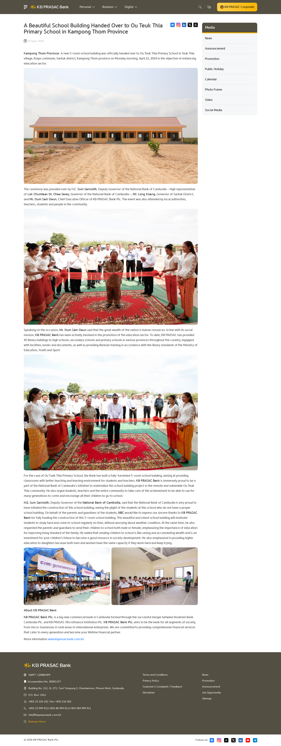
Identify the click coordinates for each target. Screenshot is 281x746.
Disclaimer (149, 692)
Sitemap (206, 698)
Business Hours (37, 721)
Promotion (212, 59)
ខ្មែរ (209, 7)
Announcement (215, 48)
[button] (25, 7)
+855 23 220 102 (38, 701)
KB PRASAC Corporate (237, 7)
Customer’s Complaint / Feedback (162, 686)
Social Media (213, 110)
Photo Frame (213, 89)
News (208, 38)
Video (209, 100)
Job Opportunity (211, 692)
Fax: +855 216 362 (60, 701)
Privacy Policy (151, 680)
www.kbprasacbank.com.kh (66, 639)
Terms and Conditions (155, 674)
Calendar (211, 79)
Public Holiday (214, 69)
